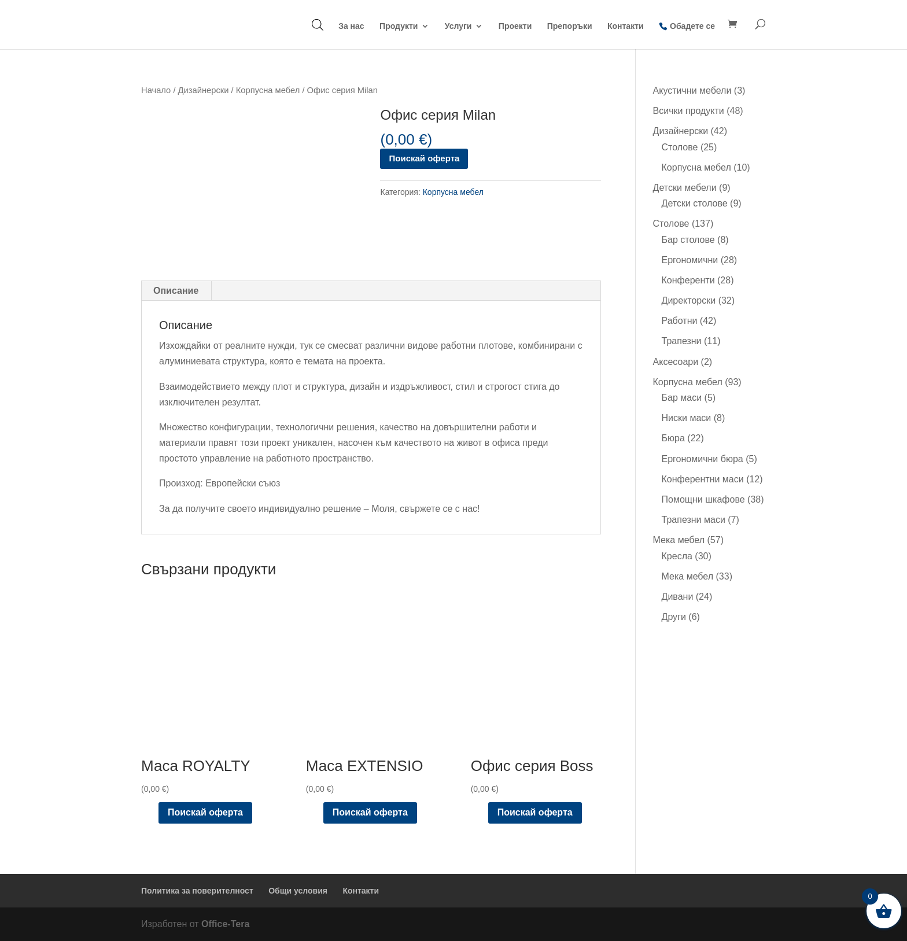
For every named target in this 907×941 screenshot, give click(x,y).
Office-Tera (225, 924)
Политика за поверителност (197, 890)
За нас (351, 26)
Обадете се (692, 26)
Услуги (458, 26)
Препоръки (569, 26)
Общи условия (297, 890)
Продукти (398, 26)
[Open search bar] (317, 24)
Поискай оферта (424, 158)
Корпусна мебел (268, 90)
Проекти (515, 26)
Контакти (625, 26)
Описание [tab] (175, 291)
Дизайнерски (203, 90)
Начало (156, 90)
